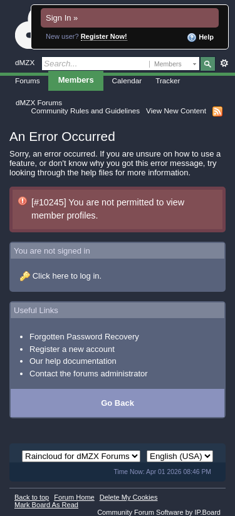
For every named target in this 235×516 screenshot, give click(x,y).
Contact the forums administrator (88, 373)
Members (76, 80)
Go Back (117, 403)
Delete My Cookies (129, 497)
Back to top (31, 497)
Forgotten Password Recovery (84, 336)
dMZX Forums (39, 102)
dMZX (24, 62)
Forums (27, 80)
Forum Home (74, 497)
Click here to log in (66, 276)
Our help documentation (73, 361)
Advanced (224, 63)
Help (200, 38)
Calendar (127, 80)
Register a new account (72, 349)
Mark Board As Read (46, 504)
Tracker (167, 80)
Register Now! (104, 36)
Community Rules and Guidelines (85, 110)
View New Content (176, 110)
